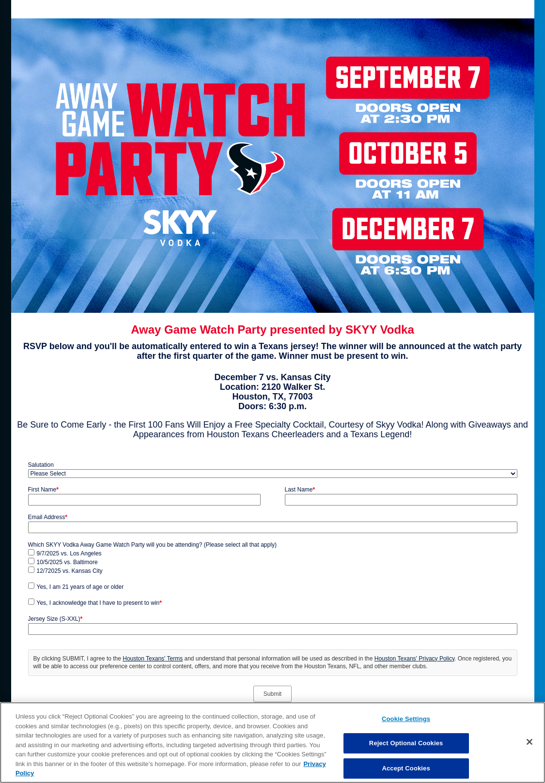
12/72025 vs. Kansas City (70, 571)
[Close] (529, 741)
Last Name (300, 489)
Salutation (41, 464)
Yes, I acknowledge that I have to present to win (99, 602)
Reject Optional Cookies (406, 743)
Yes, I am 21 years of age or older (80, 586)
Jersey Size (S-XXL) (55, 618)
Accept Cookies (406, 768)
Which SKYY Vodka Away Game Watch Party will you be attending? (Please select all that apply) (152, 544)
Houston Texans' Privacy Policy (414, 658)
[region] (272, 742)
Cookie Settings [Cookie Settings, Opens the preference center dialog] (406, 718)
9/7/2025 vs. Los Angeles (69, 553)
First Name (43, 489)
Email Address (47, 517)
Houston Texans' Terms (153, 658)
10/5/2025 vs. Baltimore (67, 562)
